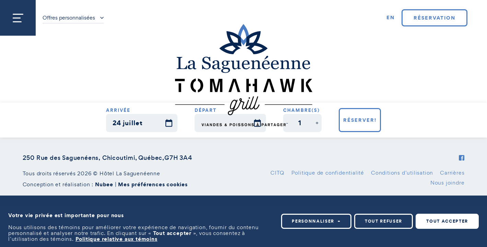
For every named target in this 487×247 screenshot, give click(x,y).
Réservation (434, 17)
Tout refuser (383, 221)
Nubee (104, 184)
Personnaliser (316, 221)
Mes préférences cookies (152, 184)
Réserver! (359, 120)
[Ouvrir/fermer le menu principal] (18, 18)
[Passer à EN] (391, 18)
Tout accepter (447, 221)
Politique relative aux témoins (117, 239)
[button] (287, 123)
